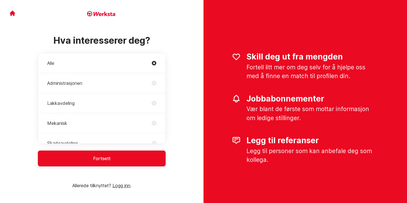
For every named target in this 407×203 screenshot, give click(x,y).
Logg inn (121, 185)
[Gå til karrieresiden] (12, 13)
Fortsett (102, 158)
